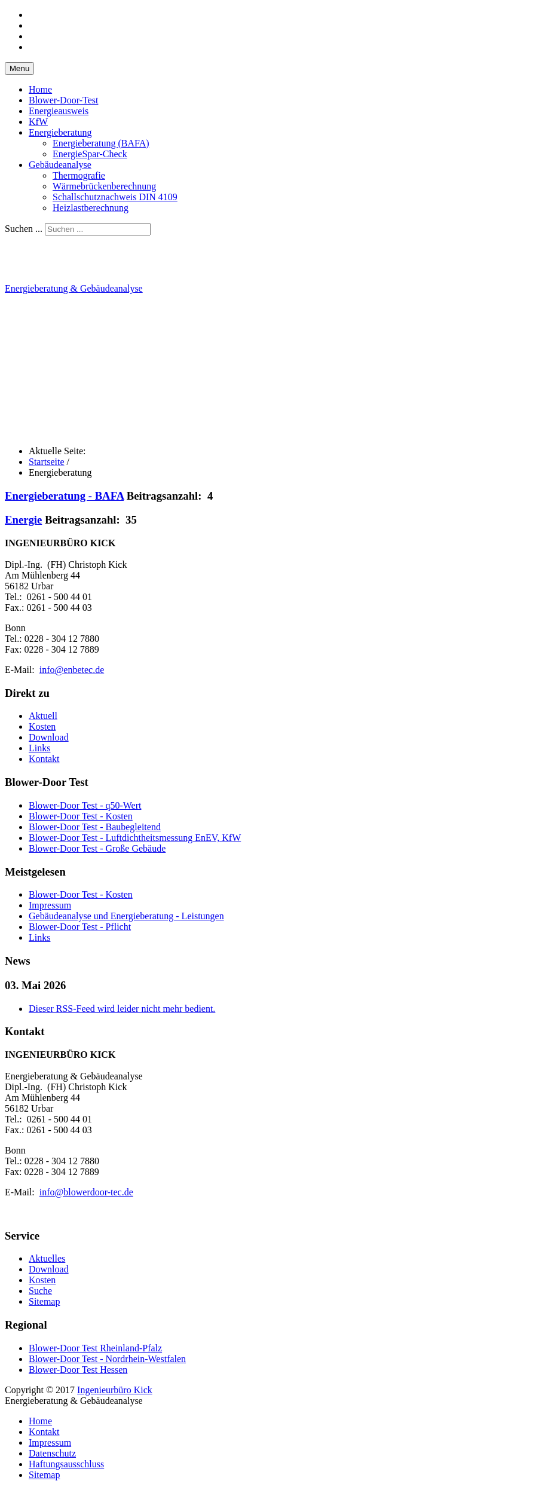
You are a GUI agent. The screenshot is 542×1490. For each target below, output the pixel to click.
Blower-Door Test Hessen (78, 1369)
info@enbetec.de (71, 670)
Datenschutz (52, 1453)
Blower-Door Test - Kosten (81, 816)
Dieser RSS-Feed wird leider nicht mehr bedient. (122, 1008)
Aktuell (43, 716)
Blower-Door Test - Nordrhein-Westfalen (107, 1359)
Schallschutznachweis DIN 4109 (115, 197)
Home (40, 89)
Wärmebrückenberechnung (104, 186)
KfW (38, 122)
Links (39, 748)
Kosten (42, 726)
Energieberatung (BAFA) (101, 143)
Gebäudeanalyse (60, 165)
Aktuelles (47, 1258)
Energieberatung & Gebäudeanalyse (74, 288)
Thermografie (79, 175)
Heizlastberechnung (90, 208)
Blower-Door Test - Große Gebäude (97, 848)
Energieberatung (60, 132)
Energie (23, 519)
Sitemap (44, 1301)
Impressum (50, 1442)
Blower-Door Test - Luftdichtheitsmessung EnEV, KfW (135, 838)
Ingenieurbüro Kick (114, 1390)
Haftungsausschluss (66, 1464)
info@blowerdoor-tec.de (86, 1192)
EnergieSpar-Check (90, 154)
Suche (40, 1291)
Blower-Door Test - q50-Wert (85, 805)
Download (49, 737)
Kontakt (44, 759)
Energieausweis (58, 111)
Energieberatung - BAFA (64, 495)
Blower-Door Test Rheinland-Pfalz (95, 1348)
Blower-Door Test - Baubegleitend (95, 827)
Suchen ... (23, 229)
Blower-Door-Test (63, 100)
